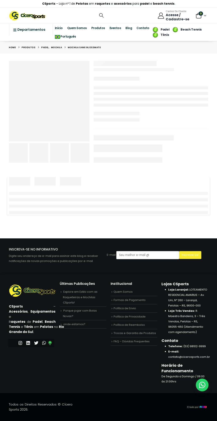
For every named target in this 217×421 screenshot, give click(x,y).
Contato (142, 28)
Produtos (98, 28)
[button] (101, 15)
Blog (128, 28)
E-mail (143, 255)
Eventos (115, 28)
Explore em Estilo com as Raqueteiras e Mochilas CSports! (80, 297)
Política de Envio (125, 308)
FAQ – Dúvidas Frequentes (132, 341)
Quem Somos (77, 28)
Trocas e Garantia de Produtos (135, 333)
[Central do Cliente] (174, 15)
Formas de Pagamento (130, 300)
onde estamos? (74, 324)
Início (59, 28)
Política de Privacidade (130, 317)
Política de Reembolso (129, 325)
